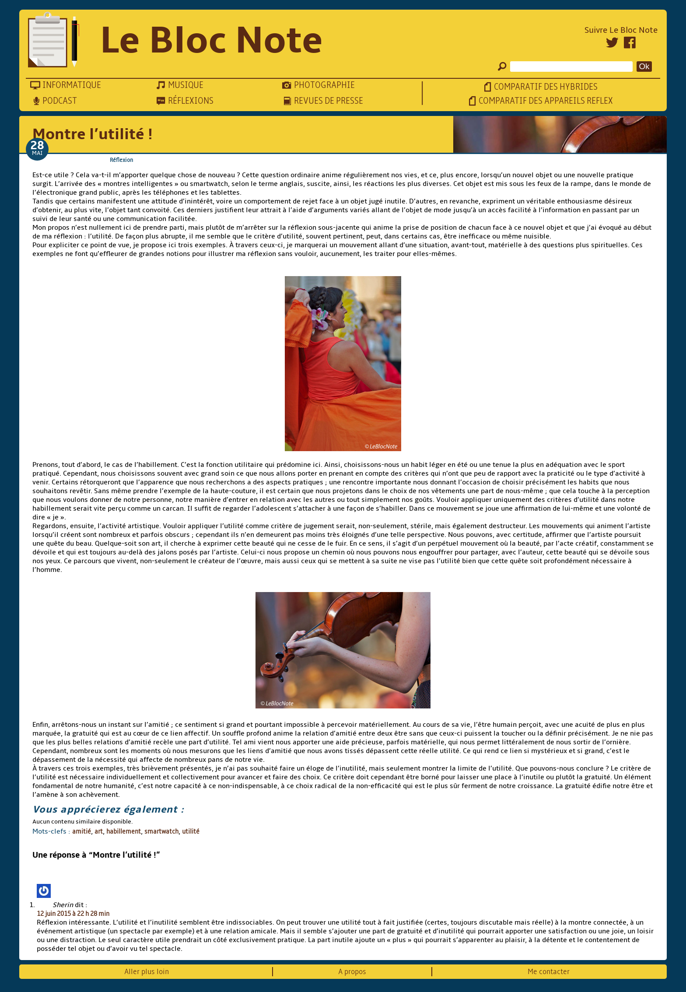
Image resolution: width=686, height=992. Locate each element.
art (98, 831)
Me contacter (549, 971)
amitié (81, 831)
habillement (123, 831)
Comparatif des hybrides (546, 86)
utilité (191, 831)
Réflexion (121, 160)
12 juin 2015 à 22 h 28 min (73, 913)
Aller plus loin (146, 971)
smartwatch (161, 831)
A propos (352, 971)
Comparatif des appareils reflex (546, 100)
